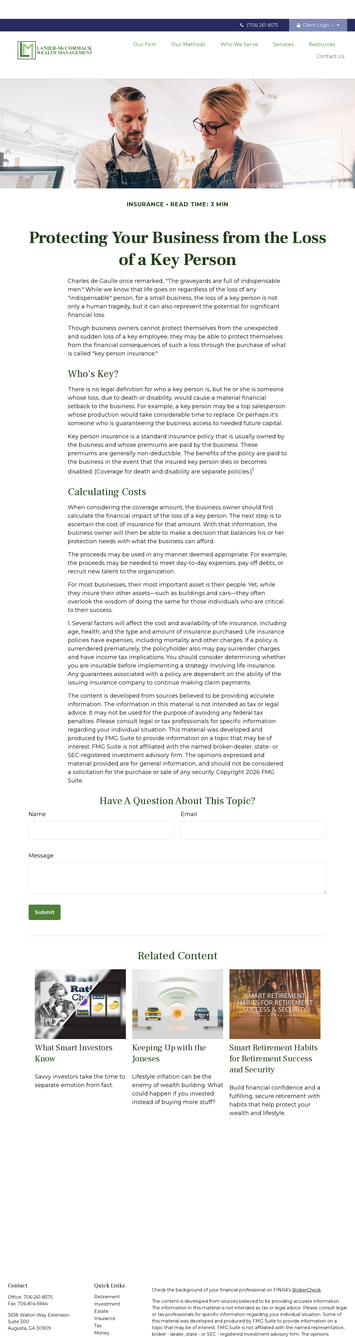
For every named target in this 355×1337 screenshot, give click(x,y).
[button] (145, 25)
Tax (97, 1297)
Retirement (107, 1268)
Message (41, 827)
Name (37, 785)
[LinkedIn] (23, 1321)
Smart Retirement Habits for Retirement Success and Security (273, 1030)
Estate (101, 1283)
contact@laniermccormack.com (43, 1310)
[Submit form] (45, 883)
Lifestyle (103, 1311)
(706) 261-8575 (258, 6)
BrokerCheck (306, 1261)
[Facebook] (12, 1321)
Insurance (105, 1290)
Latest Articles (110, 1319)
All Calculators (109, 1333)
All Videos (104, 1326)
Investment (107, 1275)
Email (189, 785)
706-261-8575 (38, 1268)
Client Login (313, 6)
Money (102, 1304)
